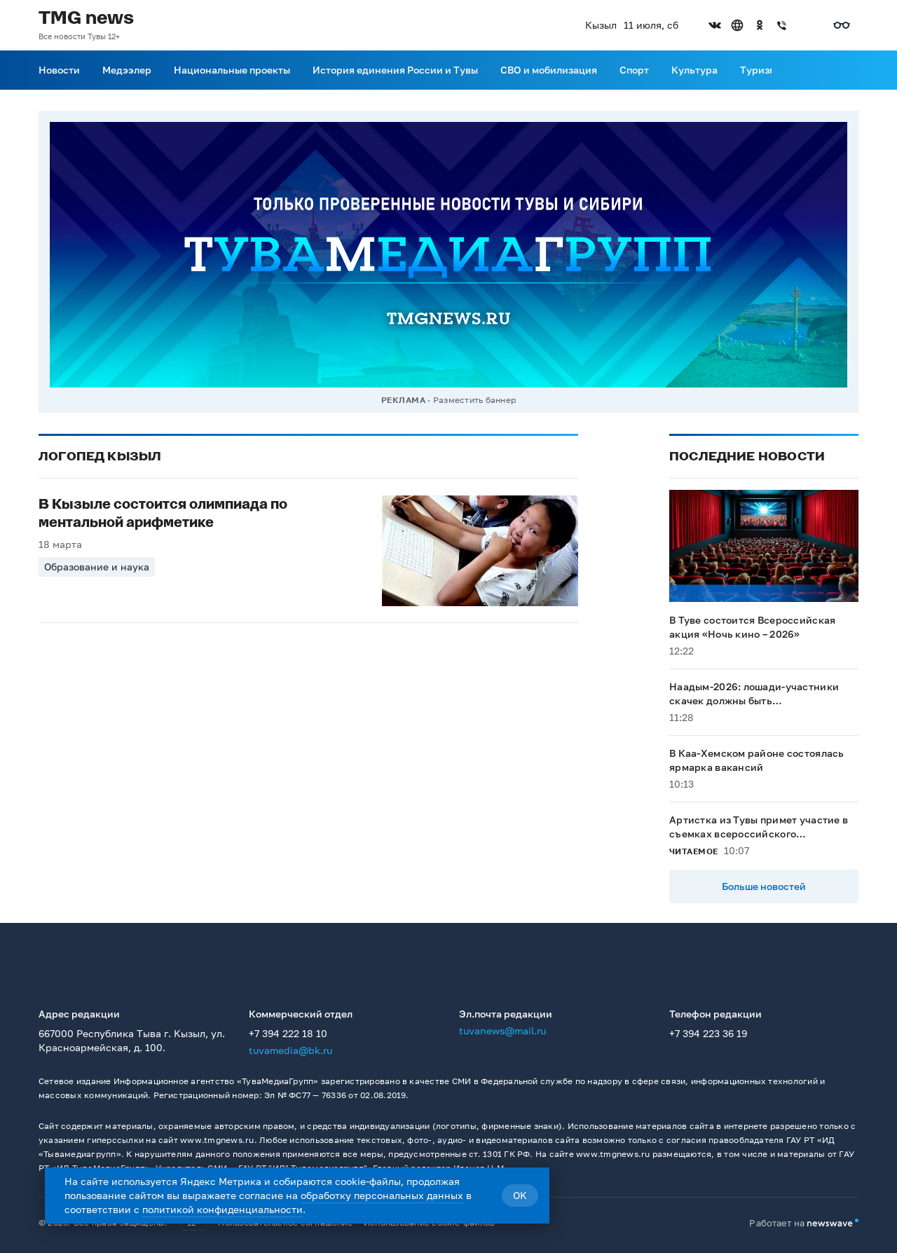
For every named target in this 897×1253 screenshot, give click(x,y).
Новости (59, 70)
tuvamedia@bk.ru (290, 1050)
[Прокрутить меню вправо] (780, 70)
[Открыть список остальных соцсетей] (804, 25)
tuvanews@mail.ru (502, 1030)
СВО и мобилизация (548, 70)
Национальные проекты (232, 70)
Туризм (758, 70)
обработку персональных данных (382, 1195)
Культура (694, 70)
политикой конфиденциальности (222, 1209)
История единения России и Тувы (395, 70)
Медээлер (126, 70)
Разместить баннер (474, 400)
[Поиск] (850, 70)
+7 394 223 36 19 (708, 1033)
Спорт (634, 70)
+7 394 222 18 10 (288, 1033)
